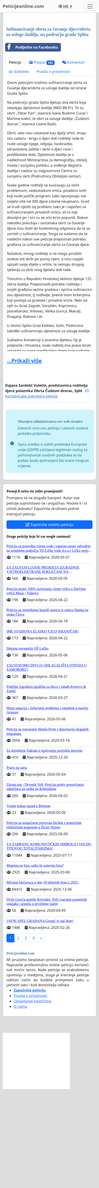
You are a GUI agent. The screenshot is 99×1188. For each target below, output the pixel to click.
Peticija (15, 161)
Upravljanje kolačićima (32, 1100)
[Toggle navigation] (90, 6)
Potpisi (42, 161)
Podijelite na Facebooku (31, 146)
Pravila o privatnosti (53, 170)
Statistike (19, 170)
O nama (20, 1105)
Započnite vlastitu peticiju (50, 623)
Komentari (73, 161)
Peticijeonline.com (23, 6)
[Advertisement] (49, 69)
